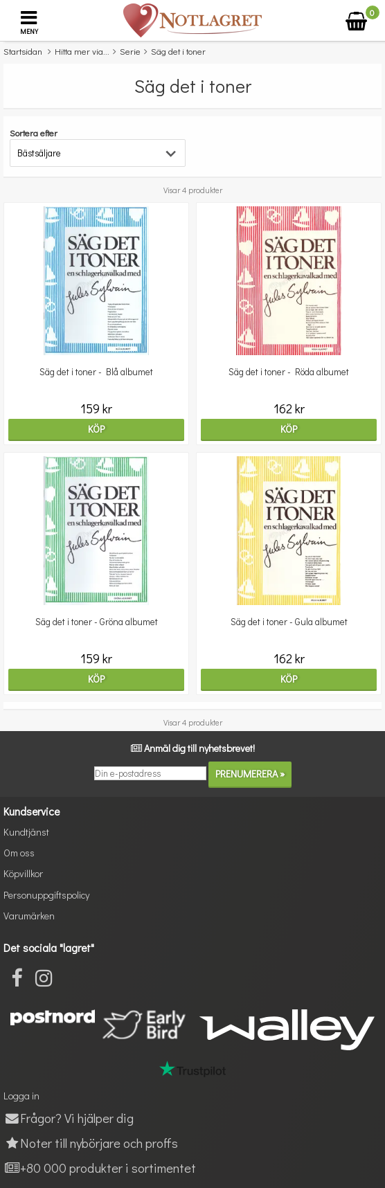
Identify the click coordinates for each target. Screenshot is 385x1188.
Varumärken (29, 915)
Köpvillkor (23, 873)
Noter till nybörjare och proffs (90, 1142)
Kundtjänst (26, 831)
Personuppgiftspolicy (46, 894)
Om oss (19, 852)
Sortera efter (33, 132)
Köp (96, 428)
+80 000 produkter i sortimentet (99, 1167)
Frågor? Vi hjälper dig (68, 1117)
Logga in (21, 1095)
